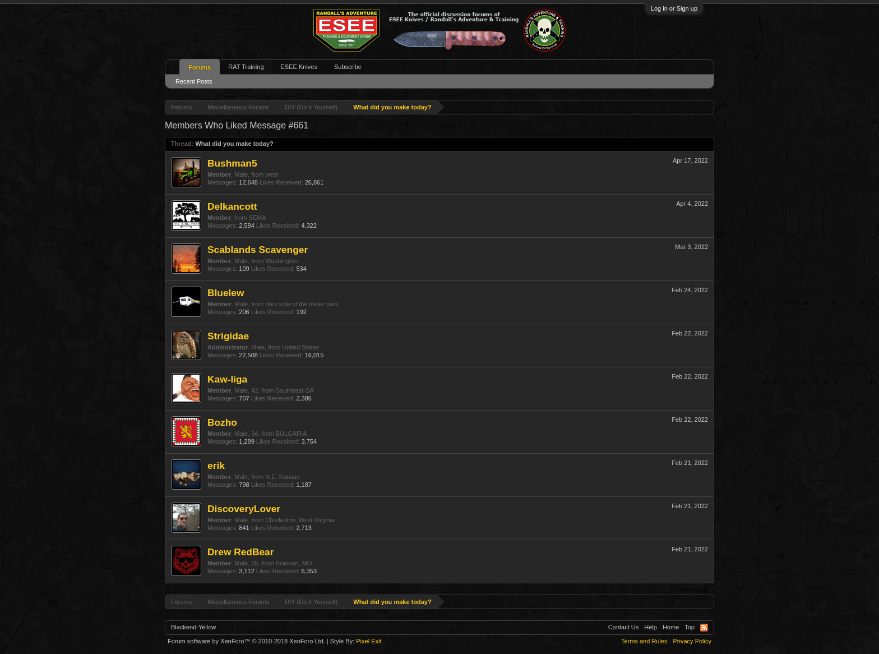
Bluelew (225, 292)
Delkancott (232, 206)
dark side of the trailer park (301, 304)
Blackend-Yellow (193, 627)
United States (300, 347)
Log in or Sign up (674, 8)
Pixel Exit (368, 641)
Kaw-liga (227, 379)
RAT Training (245, 66)
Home (671, 627)
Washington (281, 260)
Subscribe (348, 66)
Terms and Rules (644, 641)
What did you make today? (234, 143)
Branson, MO (294, 563)
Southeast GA (295, 390)
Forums (199, 67)
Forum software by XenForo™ (246, 641)
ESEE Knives (299, 66)
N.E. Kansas (282, 476)
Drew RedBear (240, 552)
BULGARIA (291, 433)
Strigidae (228, 336)
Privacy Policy (692, 641)
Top (689, 627)
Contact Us (623, 627)
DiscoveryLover (243, 508)
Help (650, 627)
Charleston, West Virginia (300, 520)
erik (216, 465)
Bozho (222, 422)
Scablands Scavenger (257, 249)
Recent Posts (193, 81)
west (271, 174)
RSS (704, 628)
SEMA (257, 217)
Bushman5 (232, 163)
